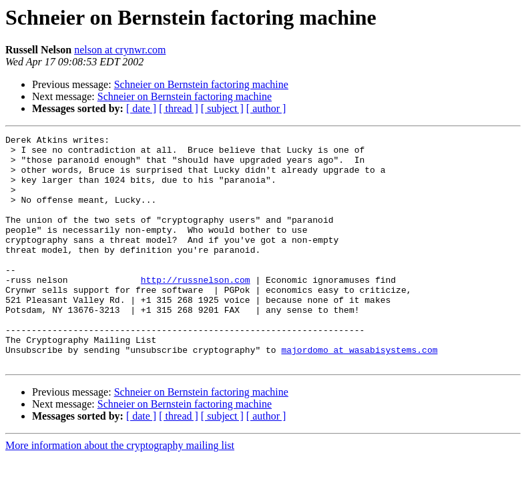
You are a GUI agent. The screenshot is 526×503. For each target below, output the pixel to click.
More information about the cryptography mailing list (119, 491)
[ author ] (266, 108)
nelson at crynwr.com (120, 49)
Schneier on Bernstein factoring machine (201, 84)
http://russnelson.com (195, 310)
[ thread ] (178, 108)
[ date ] (141, 108)
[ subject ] (222, 108)
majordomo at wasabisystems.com (359, 394)
